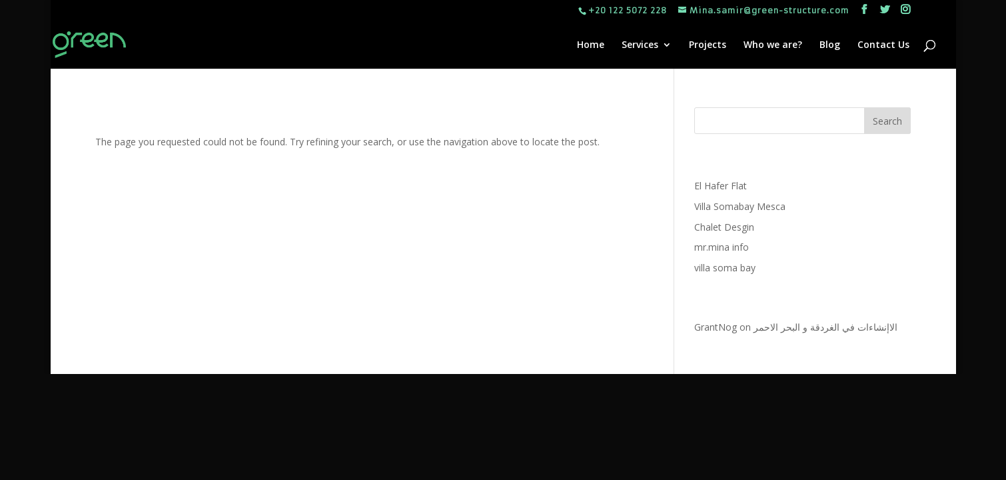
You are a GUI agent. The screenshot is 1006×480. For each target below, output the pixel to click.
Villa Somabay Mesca (739, 206)
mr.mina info (721, 247)
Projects (707, 45)
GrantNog (715, 327)
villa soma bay (724, 267)
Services (640, 45)
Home (590, 45)
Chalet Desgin (724, 227)
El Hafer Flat (720, 185)
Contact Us (883, 45)
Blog (829, 45)
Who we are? (773, 45)
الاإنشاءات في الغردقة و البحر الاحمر (825, 327)
